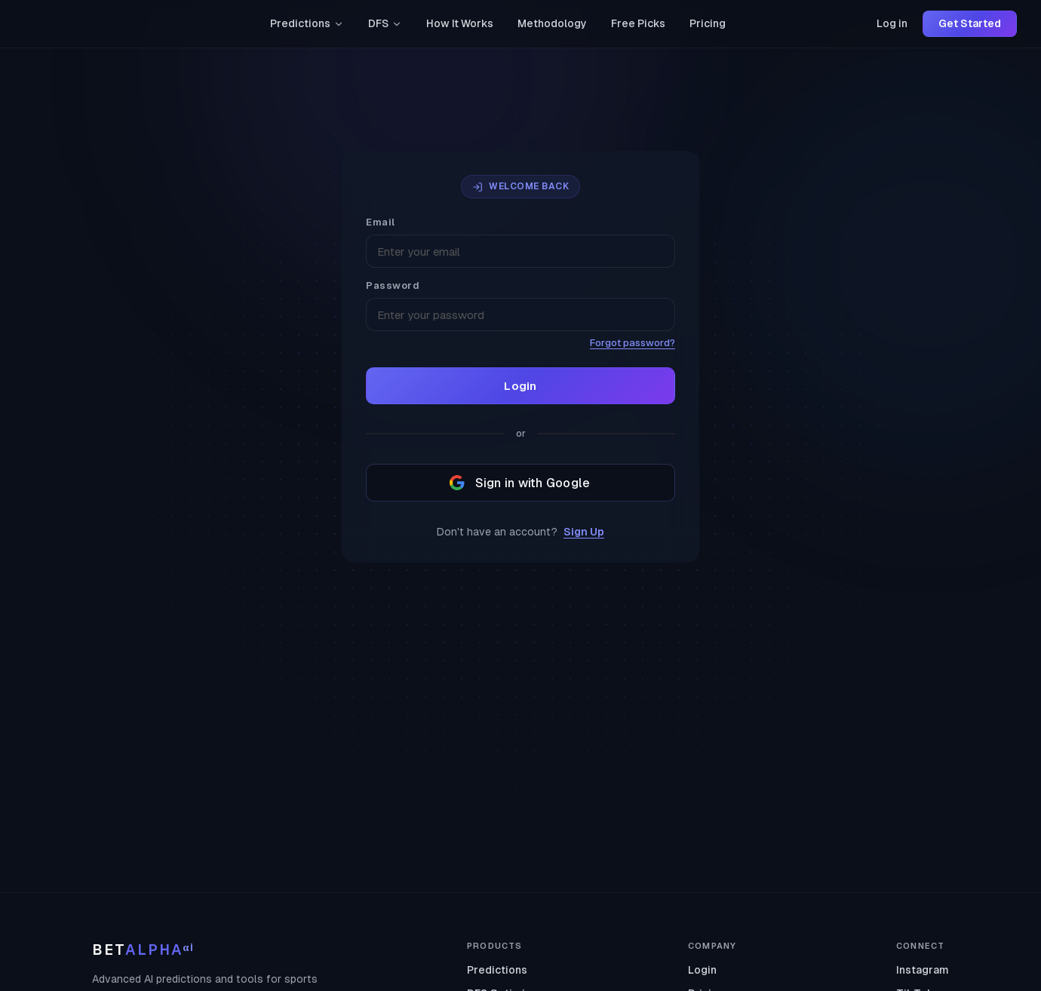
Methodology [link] (552, 23)
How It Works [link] (459, 23)
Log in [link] (892, 23)
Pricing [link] (707, 23)
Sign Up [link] (583, 532)
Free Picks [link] (638, 23)
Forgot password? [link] (632, 342)
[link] (80, 24)
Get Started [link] (969, 23)
